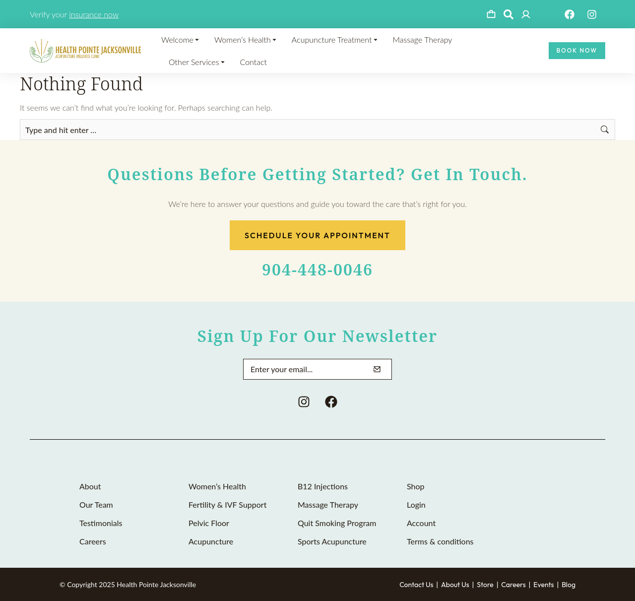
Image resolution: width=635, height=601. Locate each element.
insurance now (94, 14)
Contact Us (416, 584)
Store (485, 584)
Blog (568, 584)
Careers (513, 584)
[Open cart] (491, 14)
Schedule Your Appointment (317, 235)
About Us (455, 584)
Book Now (577, 50)
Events (543, 584)
